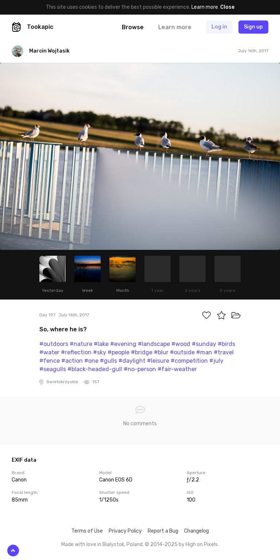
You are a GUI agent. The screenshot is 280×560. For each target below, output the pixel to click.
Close (227, 7)
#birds (226, 343)
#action (72, 360)
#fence (49, 360)
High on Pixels (202, 544)
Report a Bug (163, 531)
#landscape (154, 343)
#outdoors (53, 343)
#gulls (108, 360)
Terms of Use (87, 531)
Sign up (253, 27)
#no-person (140, 369)
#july (216, 360)
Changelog (196, 531)
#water (49, 352)
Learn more (204, 7)
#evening (123, 343)
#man (204, 352)
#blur (161, 352)
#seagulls (52, 369)
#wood (180, 343)
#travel (224, 352)
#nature (81, 343)
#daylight (131, 360)
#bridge (141, 352)
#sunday (204, 343)
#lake (101, 343)
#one (91, 360)
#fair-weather (177, 369)
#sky (99, 352)
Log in (219, 27)
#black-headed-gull (94, 369)
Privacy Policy (125, 531)
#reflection (76, 352)
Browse (133, 27)
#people (118, 352)
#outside (182, 352)
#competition (189, 360)
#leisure (158, 360)
